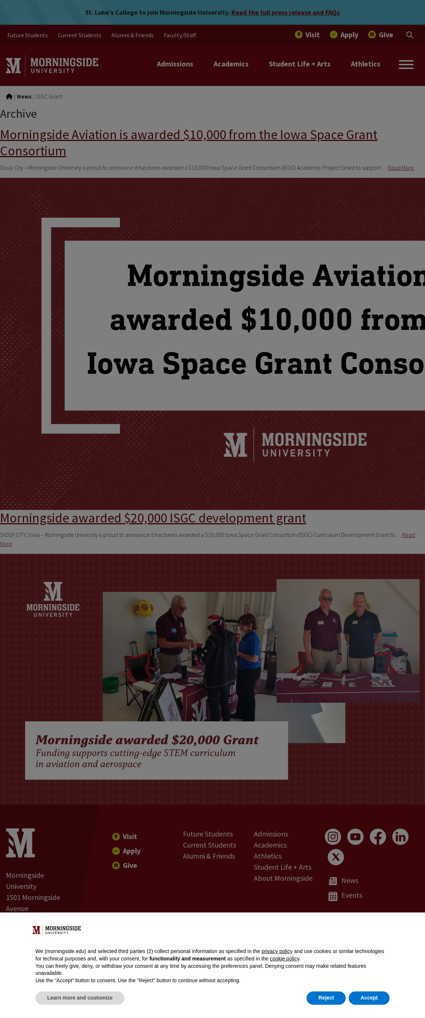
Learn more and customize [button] (80, 998)
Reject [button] (326, 998)
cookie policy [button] (284, 959)
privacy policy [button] (277, 951)
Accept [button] (369, 998)
